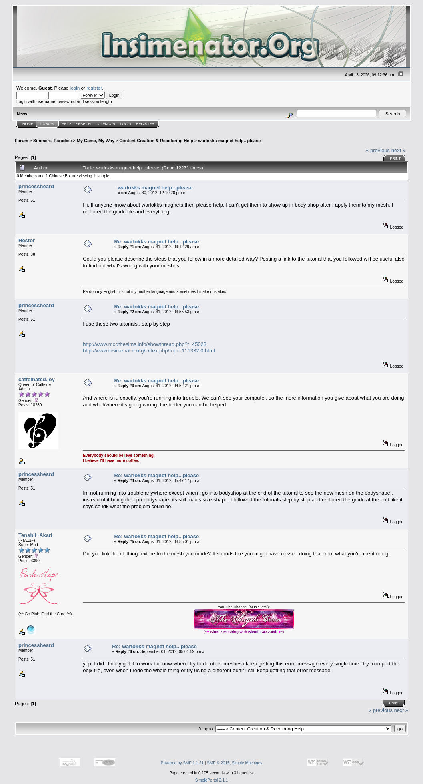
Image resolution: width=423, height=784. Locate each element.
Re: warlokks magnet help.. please (156, 242)
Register (145, 124)
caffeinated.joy (36, 379)
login (75, 87)
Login (125, 124)
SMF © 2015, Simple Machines (234, 763)
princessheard (36, 186)
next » (398, 150)
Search (83, 124)
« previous (378, 150)
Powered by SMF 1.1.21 (182, 763)
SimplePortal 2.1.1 (211, 780)
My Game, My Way (95, 140)
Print (395, 159)
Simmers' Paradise (52, 140)
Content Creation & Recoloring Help (156, 140)
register (94, 87)
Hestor (26, 240)
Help (66, 124)
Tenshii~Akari (35, 535)
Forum (47, 124)
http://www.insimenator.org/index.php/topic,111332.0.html (149, 351)
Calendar (105, 124)
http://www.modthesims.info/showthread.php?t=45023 (144, 344)
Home (27, 124)
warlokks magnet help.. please (229, 140)
